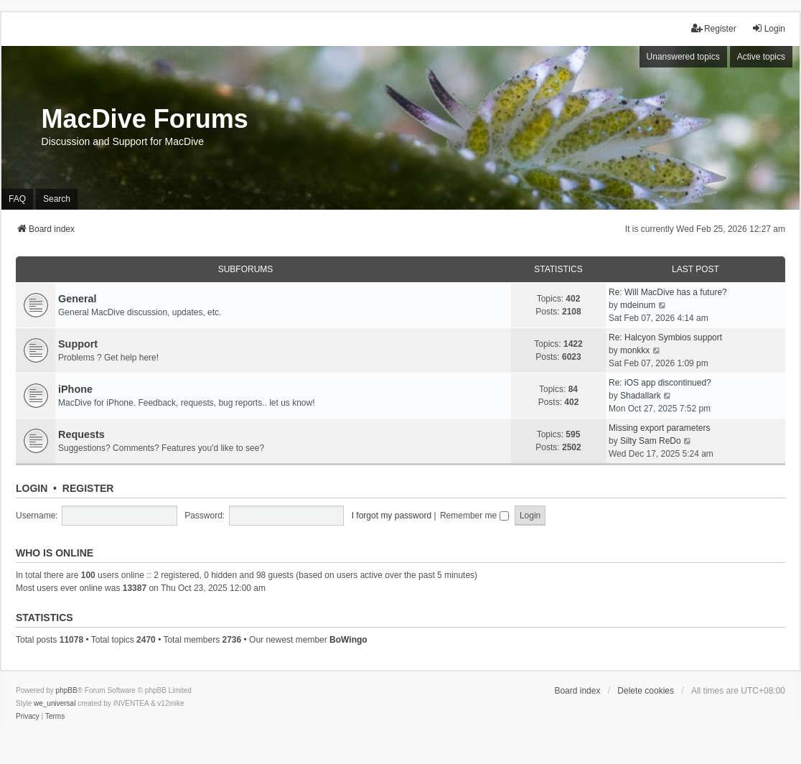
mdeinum (637, 305)
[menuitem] (27, 716)
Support (78, 344)
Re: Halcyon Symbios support (665, 337)
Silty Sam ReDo (650, 441)
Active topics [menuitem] (761, 57)
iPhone (75, 389)
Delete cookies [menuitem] (645, 691)
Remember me (474, 516)
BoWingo (348, 640)
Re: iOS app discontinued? (660, 383)
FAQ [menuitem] (17, 199)
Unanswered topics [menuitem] (683, 57)
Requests (81, 434)
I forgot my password (391, 516)
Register (88, 488)
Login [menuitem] (768, 28)
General (77, 298)
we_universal (54, 703)
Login (31, 488)
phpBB (67, 690)
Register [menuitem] (713, 28)
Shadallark (640, 396)
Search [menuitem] (56, 199)
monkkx (635, 350)
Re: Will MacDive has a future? (668, 292)
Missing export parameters (659, 428)
